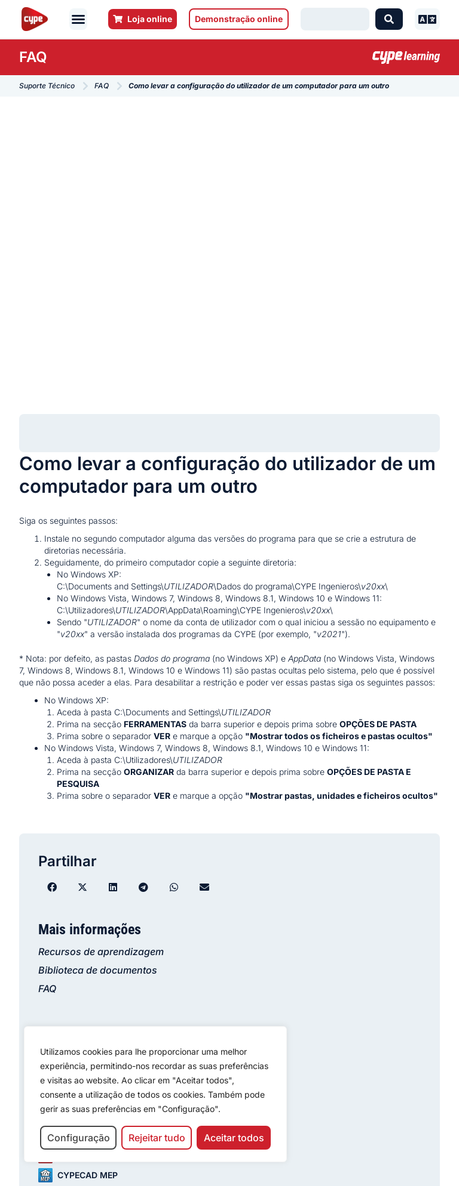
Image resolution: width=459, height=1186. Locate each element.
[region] (155, 1094)
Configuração (78, 1138)
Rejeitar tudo (156, 1138)
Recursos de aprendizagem (101, 952)
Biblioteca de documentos (97, 970)
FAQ (47, 988)
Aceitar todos (234, 1138)
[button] (78, 19)
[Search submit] (389, 19)
